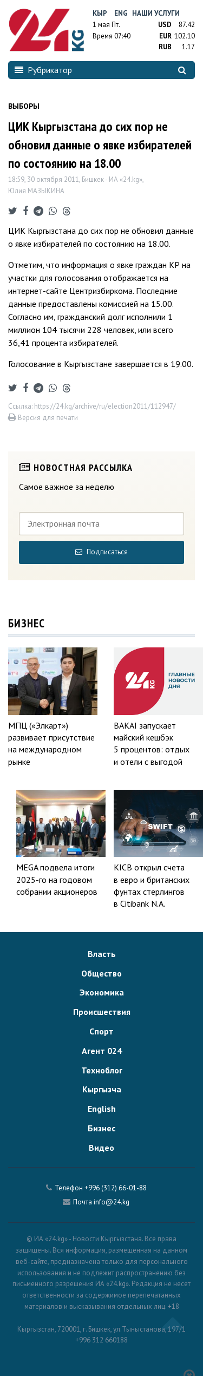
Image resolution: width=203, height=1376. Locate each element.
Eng (121, 13)
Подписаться (101, 551)
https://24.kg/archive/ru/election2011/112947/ (105, 406)
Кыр (100, 13)
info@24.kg (111, 1202)
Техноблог (101, 1070)
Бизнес (101, 1128)
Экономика (102, 992)
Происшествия (101, 1011)
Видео (101, 1147)
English (102, 1108)
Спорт (101, 1031)
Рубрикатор (43, 69)
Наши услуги (156, 13)
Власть (102, 953)
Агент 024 (102, 1050)
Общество (101, 973)
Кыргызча (101, 1089)
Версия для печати (43, 417)
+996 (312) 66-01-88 (115, 1187)
